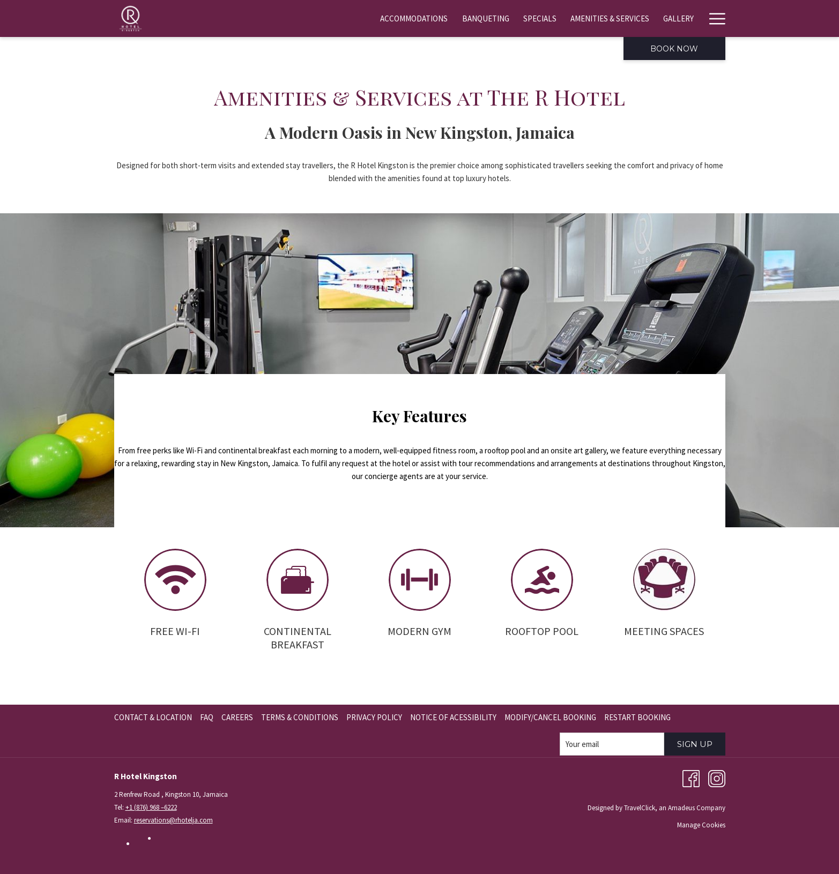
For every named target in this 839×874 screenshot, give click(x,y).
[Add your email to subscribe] (612, 744)
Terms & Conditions (299, 717)
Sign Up (694, 744)
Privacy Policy (374, 717)
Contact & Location (153, 717)
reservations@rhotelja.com (173, 820)
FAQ (206, 717)
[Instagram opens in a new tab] (716, 778)
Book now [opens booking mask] (674, 49)
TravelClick (639, 807)
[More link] (713, 18)
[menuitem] (349, 18)
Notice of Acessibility (453, 717)
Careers (237, 717)
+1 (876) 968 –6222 (151, 807)
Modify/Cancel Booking (550, 717)
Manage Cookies (701, 825)
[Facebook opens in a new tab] (691, 778)
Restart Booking (637, 717)
